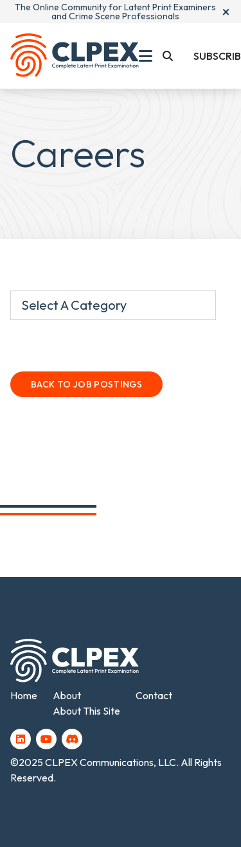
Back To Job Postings (86, 384)
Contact (154, 695)
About (67, 695)
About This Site (86, 710)
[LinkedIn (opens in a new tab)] (20, 739)
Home (23, 695)
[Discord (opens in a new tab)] (72, 739)
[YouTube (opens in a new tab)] (46, 739)
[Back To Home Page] (74, 55)
